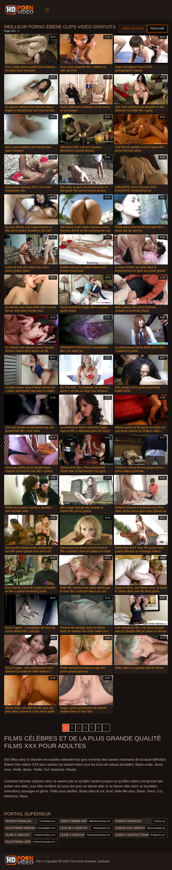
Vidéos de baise (132, 28)
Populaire (157, 28)
